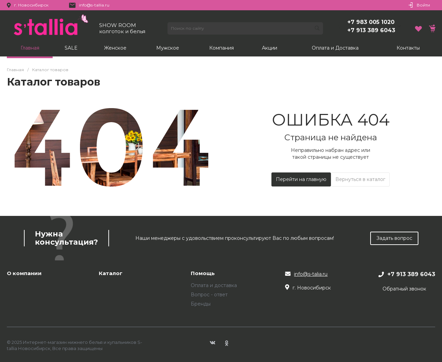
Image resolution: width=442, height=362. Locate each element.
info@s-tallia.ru (94, 5)
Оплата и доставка (214, 285)
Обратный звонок (404, 289)
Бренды (201, 304)
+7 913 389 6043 (371, 30)
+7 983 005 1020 (370, 22)
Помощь (203, 273)
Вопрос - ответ (209, 295)
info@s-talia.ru (310, 274)
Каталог (110, 273)
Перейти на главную (301, 179)
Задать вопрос (394, 238)
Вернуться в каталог (360, 179)
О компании (24, 273)
